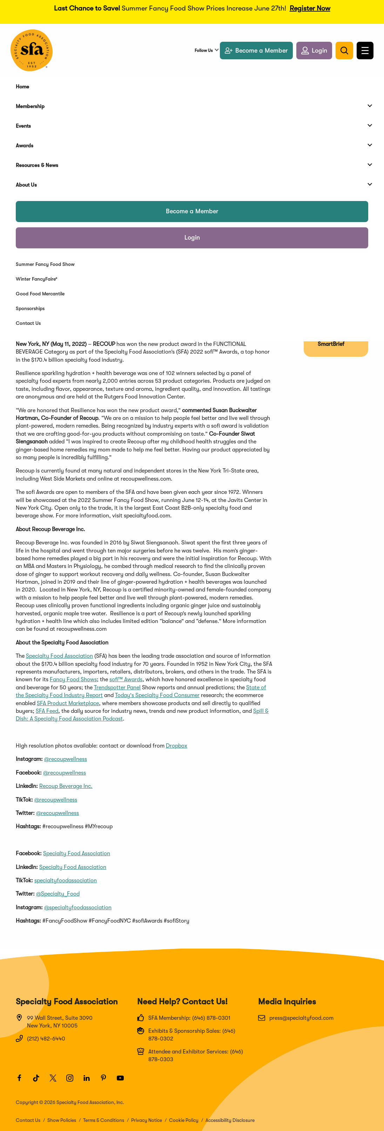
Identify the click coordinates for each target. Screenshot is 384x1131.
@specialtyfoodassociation (78, 907)
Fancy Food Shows (73, 679)
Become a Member (192, 211)
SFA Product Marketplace (68, 703)
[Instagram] (73, 1081)
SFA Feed (47, 711)
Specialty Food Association (59, 656)
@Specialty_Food (58, 894)
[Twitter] (56, 1081)
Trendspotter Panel (117, 687)
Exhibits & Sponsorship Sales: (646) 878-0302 (186, 1034)
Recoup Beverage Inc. (66, 786)
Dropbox (176, 746)
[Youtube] (123, 1081)
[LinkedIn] (89, 1081)
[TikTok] (39, 1081)
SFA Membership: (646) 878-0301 (183, 1017)
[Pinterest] (106, 1081)
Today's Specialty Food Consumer (157, 695)
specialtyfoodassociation (65, 880)
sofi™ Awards (125, 679)
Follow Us (204, 50)
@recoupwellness (65, 759)
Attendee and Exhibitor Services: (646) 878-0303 (190, 1055)
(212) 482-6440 (40, 1038)
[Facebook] (22, 1081)
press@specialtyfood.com (296, 1017)
